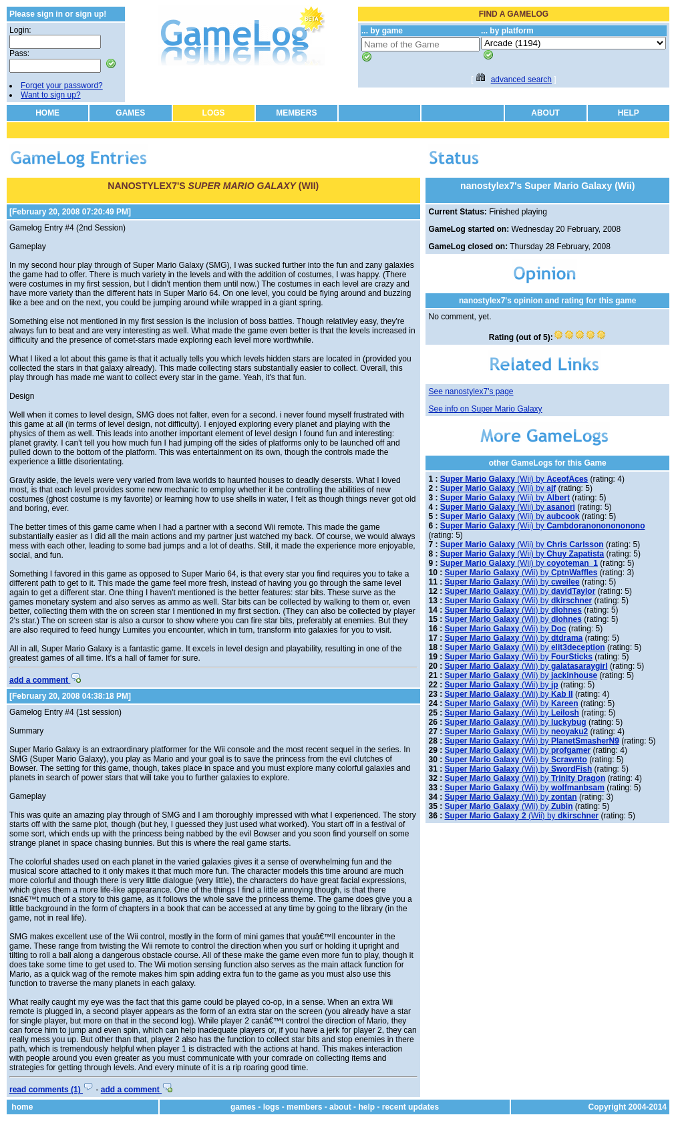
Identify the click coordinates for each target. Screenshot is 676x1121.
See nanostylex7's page (470, 391)
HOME (47, 113)
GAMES (130, 113)
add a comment (45, 680)
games (243, 1107)
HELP (628, 113)
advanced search (521, 79)
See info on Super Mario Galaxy (485, 409)
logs (271, 1107)
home (22, 1107)
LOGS (213, 113)
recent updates (410, 1107)
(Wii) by (514, 479)
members (304, 1107)
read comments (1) (51, 1089)
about (340, 1107)
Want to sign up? (51, 95)
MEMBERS (296, 113)
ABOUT (545, 113)
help (366, 1107)
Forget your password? (62, 85)
